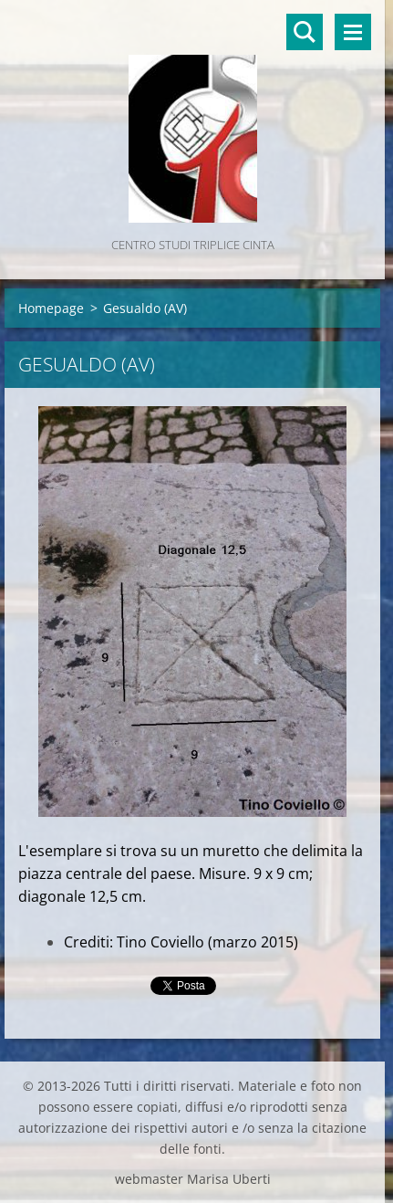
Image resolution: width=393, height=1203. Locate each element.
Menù (353, 32)
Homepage (51, 308)
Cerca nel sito (304, 32)
